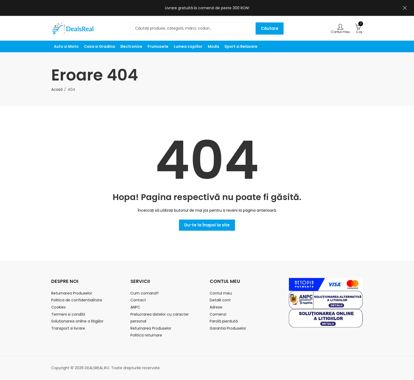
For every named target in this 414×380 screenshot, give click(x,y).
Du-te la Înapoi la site (207, 225)
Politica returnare (146, 335)
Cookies (58, 307)
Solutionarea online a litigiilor (77, 321)
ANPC (135, 307)
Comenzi (218, 314)
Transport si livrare (68, 328)
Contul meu (221, 293)
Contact (138, 300)
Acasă (57, 89)
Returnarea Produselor (71, 293)
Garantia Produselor (228, 328)
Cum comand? (144, 293)
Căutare (269, 28)
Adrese (216, 307)
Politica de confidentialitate (76, 300)
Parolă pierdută (224, 321)
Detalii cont (220, 300)
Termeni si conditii (68, 314)
